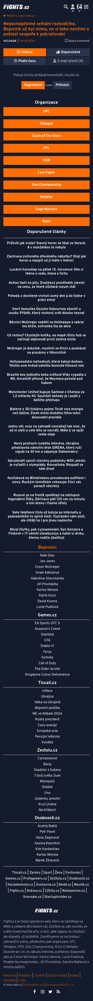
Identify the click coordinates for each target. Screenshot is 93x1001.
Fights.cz (17, 891)
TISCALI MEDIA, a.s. (33, 984)
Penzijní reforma (47, 737)
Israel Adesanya (47, 573)
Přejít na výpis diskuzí (19, 16)
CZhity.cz (52, 891)
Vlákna (24, 52)
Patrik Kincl (47, 596)
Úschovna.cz (46, 885)
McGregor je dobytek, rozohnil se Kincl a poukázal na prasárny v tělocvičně (46, 350)
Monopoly (47, 781)
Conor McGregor (47, 567)
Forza (47, 652)
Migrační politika (47, 708)
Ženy (59, 873)
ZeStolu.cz (58, 879)
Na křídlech (47, 810)
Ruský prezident (47, 719)
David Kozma (47, 601)
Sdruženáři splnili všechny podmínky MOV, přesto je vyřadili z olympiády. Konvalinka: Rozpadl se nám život (46, 465)
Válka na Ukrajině (47, 702)
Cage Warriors (46, 209)
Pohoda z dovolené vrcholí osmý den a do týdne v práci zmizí (46, 298)
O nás (22, 981)
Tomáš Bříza (27, 41)
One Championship (46, 185)
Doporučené (68, 52)
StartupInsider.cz (58, 897)
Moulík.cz (81, 885)
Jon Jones (47, 561)
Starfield (47, 635)
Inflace (47, 691)
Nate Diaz (47, 556)
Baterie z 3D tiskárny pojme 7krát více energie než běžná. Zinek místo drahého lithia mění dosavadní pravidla (46, 413)
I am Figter (46, 173)
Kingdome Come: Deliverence (47, 675)
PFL (47, 148)
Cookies (39, 976)
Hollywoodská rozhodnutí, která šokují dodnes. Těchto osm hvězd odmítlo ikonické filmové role (46, 364)
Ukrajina (47, 697)
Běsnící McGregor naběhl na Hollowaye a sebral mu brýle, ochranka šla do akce (46, 324)
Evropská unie (47, 731)
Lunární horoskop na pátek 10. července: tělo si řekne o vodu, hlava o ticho (46, 272)
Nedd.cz (65, 885)
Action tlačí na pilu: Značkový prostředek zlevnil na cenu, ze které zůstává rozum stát (47, 285)
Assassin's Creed (47, 629)
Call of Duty (47, 663)
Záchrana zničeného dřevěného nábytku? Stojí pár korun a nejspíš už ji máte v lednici (46, 259)
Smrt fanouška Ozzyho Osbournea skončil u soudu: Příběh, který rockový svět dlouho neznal (46, 311)
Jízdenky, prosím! (47, 799)
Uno (47, 793)
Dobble (47, 787)
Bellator (46, 197)
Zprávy (35, 873)
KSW (46, 160)
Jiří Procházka (47, 584)
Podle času (25, 61)
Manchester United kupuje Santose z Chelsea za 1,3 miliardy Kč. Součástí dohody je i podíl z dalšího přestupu (46, 396)
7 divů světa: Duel (47, 776)
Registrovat (33, 85)
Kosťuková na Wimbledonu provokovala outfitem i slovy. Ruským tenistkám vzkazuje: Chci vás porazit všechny (46, 482)
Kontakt (9, 981)
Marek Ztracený (47, 860)
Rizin (46, 222)
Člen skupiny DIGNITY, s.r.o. (59, 984)
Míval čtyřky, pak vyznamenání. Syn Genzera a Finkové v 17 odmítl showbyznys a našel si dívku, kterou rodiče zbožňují (47, 534)
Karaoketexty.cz (20, 885)
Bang (47, 764)
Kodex (75, 976)
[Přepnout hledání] (66, 7)
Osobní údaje (57, 976)
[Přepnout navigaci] (72, 7)
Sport (47, 873)
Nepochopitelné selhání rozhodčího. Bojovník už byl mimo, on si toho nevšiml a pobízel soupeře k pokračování (46, 29)
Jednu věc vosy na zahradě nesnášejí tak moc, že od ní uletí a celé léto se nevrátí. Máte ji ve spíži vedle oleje (46, 430)
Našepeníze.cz (73, 891)
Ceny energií (47, 725)
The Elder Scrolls (47, 669)
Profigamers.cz (35, 879)
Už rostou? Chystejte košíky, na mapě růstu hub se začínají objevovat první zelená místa (46, 337)
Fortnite (47, 658)
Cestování (73, 873)
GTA (47, 640)
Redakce (25, 976)
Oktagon (46, 124)
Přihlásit (62, 85)
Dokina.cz (34, 891)
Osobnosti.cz (79, 879)
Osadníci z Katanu (47, 770)
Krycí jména (47, 804)
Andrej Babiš (47, 826)
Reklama (9, 976)
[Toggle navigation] (86, 7)
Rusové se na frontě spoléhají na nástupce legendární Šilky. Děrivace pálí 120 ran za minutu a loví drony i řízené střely (46, 499)
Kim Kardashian (47, 849)
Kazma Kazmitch (47, 843)
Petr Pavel (47, 832)
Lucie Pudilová (47, 607)
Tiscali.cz (19, 873)
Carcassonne (47, 758)
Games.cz (13, 879)
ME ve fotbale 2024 (47, 714)
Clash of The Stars (46, 136)
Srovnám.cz (32, 897)
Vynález (47, 742)
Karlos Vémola (47, 590)
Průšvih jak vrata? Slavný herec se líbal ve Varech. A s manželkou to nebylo (46, 245)
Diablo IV (47, 646)
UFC (46, 111)
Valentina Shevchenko (47, 579)
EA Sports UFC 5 (47, 623)
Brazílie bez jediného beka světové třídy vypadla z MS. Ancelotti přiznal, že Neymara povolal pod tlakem (46, 379)
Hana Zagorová (47, 838)
